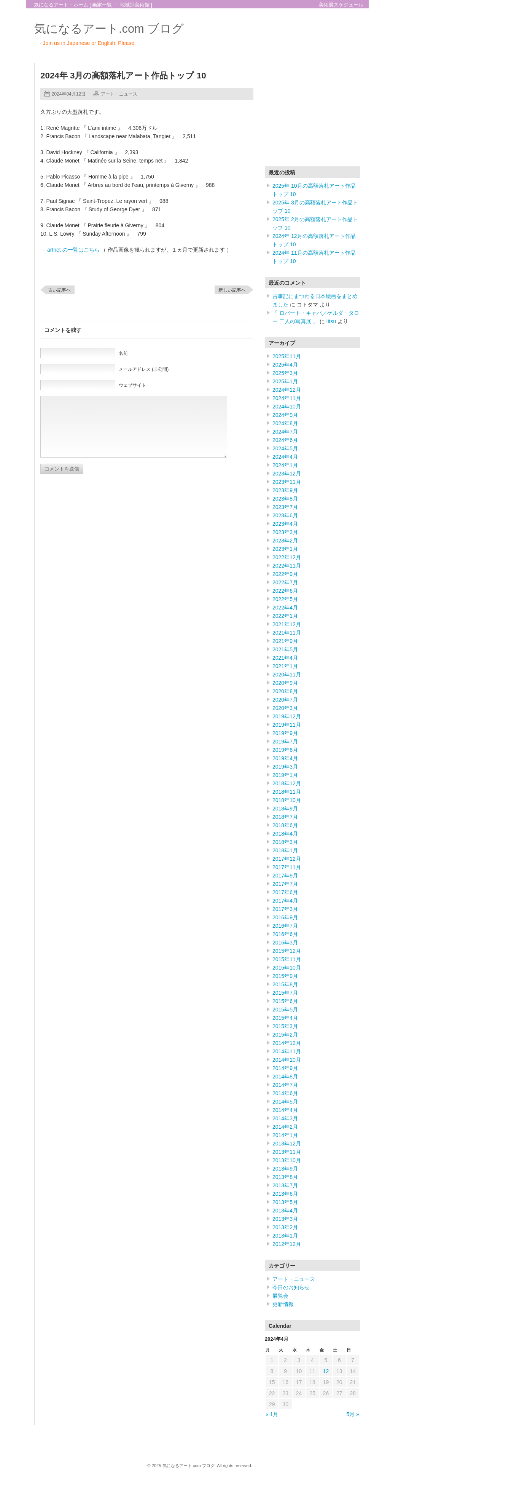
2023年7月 (285, 507)
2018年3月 (285, 842)
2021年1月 (285, 666)
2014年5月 (285, 1102)
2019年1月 (285, 775)
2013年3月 (285, 1219)
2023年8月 (285, 499)
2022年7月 (285, 582)
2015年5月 (285, 1009)
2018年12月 (286, 783)
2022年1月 (285, 616)
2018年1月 (285, 850)
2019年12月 (286, 716)
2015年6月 (285, 1001)
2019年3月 (285, 767)
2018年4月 (285, 834)
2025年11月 (286, 356)
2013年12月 (286, 1143)
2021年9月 (285, 641)
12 (326, 1371)
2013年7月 (285, 1185)
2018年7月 (285, 817)
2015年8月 (285, 984)
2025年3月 (285, 373)
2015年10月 (286, 968)
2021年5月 (285, 649)
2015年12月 (286, 951)
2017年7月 (285, 884)
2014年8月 (285, 1076)
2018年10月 (286, 800)
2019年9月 (285, 733)
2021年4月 (285, 658)
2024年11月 (286, 398)
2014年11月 (286, 1051)
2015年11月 (286, 959)
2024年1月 (285, 465)
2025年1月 (285, 381)
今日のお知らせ (291, 1287)
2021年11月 (286, 633)
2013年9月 (285, 1169)
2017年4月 (285, 901)
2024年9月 (285, 415)
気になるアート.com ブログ (109, 28)
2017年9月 (285, 875)
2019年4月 (285, 758)
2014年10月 (286, 1060)
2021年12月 (286, 624)
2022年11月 (286, 566)
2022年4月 (285, 608)
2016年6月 (285, 934)
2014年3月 (285, 1118)
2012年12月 (286, 1244)
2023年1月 (285, 549)
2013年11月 (286, 1152)
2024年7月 (285, 432)
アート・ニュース (119, 94)
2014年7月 (285, 1085)
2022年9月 (285, 574)
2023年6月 (285, 515)
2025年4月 (285, 365)
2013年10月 (286, 1160)
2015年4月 (285, 1018)
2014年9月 (285, 1068)
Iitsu (331, 321)
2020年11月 (286, 675)
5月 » (353, 1414)
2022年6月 (285, 591)
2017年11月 (286, 867)
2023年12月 (286, 474)
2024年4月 (285, 457)
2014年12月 (286, 1043)
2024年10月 (286, 407)
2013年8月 (285, 1177)
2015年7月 (285, 993)
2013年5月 (285, 1202)
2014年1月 (285, 1135)
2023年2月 (285, 541)
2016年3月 (285, 942)
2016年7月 (285, 926)
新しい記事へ (232, 290)
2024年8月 (285, 423)
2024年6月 (285, 440)
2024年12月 (286, 390)
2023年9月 (285, 490)
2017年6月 (285, 892)
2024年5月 (285, 448)
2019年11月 (286, 725)
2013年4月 (285, 1210)
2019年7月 (285, 742)
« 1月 (272, 1414)
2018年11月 (286, 792)
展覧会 (280, 1296)
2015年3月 (285, 1026)
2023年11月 (286, 482)
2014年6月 (285, 1093)
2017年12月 (286, 859)
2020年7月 (285, 700)
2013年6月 (285, 1194)
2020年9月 (285, 683)
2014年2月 (285, 1127)
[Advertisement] (312, 116)
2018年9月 (285, 809)
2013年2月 (285, 1227)
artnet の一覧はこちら (73, 250)
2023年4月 (285, 524)
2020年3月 (285, 708)
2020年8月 (285, 691)
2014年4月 (285, 1110)
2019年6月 (285, 750)
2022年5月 (285, 599)
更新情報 (283, 1304)
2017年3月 (285, 909)
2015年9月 (285, 976)
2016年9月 (285, 917)
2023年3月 (285, 532)
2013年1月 (285, 1236)
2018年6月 (285, 825)
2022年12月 (286, 557)
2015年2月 (285, 1035)
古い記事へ (59, 290)
